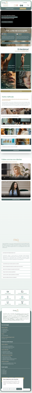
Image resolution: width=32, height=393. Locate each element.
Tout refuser (19, 388)
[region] (12, 384)
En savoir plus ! (28, 133)
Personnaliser (6, 388)
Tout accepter (13, 388)
